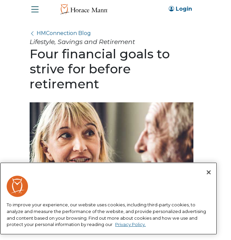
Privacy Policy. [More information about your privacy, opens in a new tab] (130, 224)
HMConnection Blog (64, 33)
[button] (35, 9)
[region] (108, 198)
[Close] (208, 172)
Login (180, 9)
